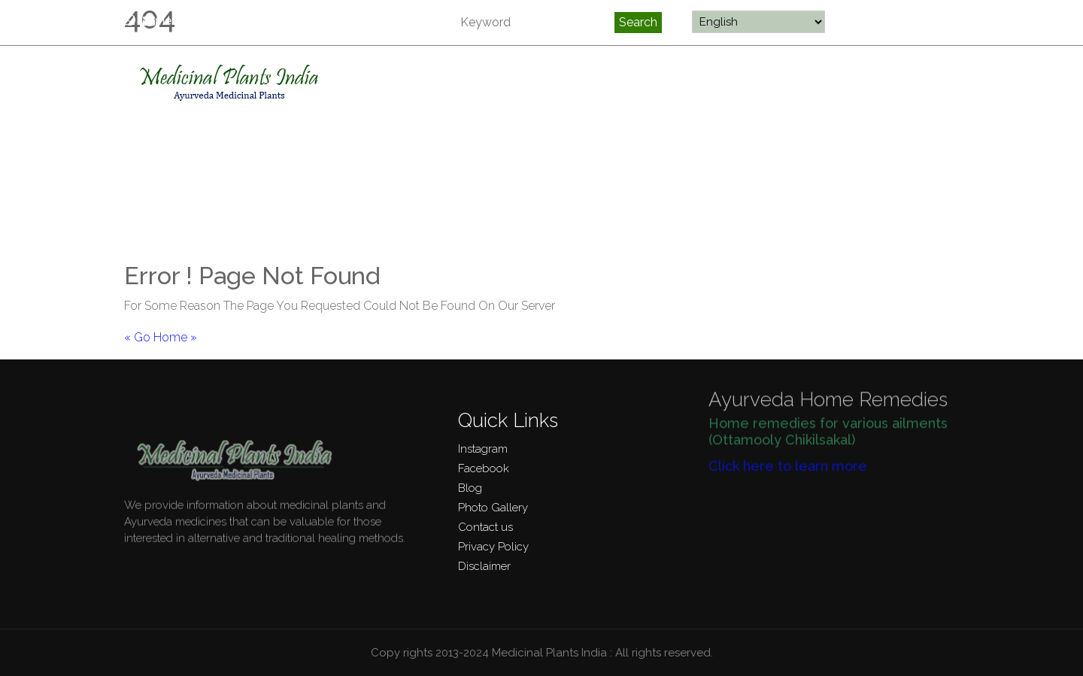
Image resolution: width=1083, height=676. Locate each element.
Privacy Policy (493, 546)
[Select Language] (758, 22)
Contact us (485, 527)
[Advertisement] (541, 149)
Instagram (483, 449)
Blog (470, 488)
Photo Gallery (493, 507)
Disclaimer (484, 566)
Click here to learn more (787, 460)
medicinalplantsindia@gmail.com (242, 20)
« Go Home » (160, 337)
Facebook (483, 468)
